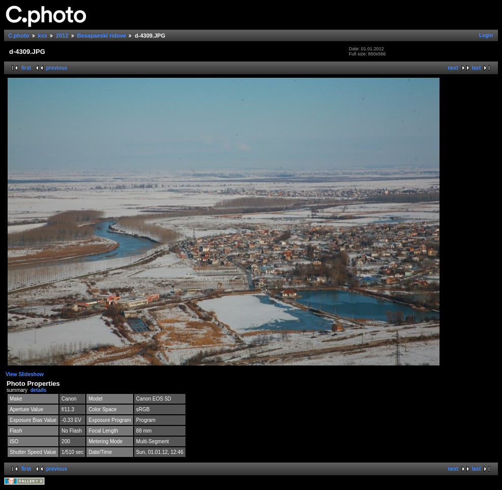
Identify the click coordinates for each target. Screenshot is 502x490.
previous (57, 68)
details (38, 390)
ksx (42, 36)
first (26, 68)
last (476, 68)
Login (486, 35)
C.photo (18, 36)
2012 (62, 36)
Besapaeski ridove (102, 36)
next (453, 68)
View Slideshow (25, 374)
